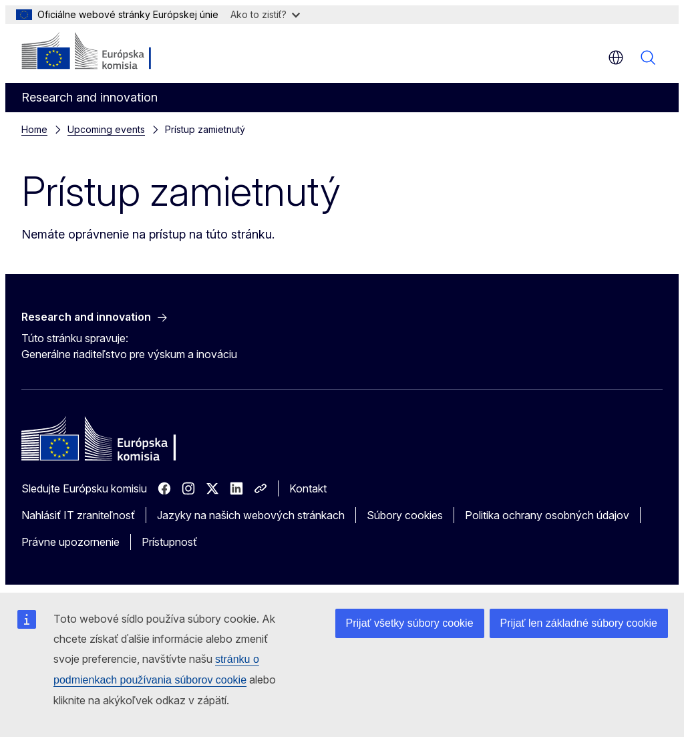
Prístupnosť (169, 542)
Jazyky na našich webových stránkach (251, 515)
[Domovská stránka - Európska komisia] (102, 52)
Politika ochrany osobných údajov (547, 515)
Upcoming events (106, 129)
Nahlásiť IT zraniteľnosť (78, 515)
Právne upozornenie (70, 542)
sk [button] (616, 57)
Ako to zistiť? (265, 14)
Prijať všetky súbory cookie (410, 623)
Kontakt (308, 488)
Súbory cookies (405, 515)
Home (34, 129)
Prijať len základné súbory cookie (578, 623)
